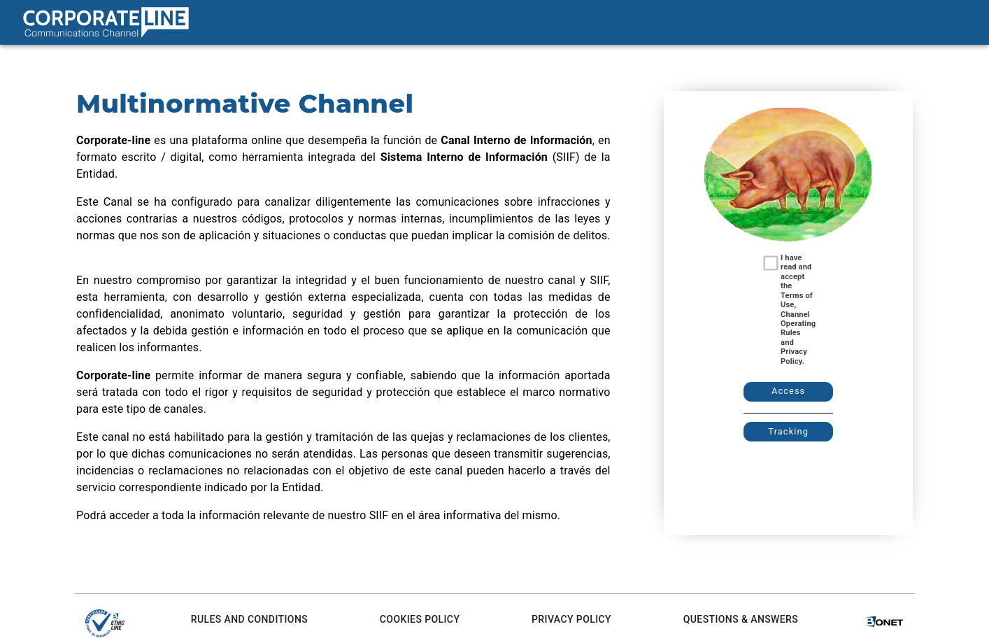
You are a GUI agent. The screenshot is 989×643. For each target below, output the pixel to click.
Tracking (788, 431)
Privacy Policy (571, 619)
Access (788, 391)
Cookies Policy (420, 619)
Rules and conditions (249, 619)
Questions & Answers (741, 619)
